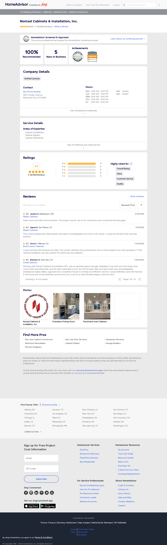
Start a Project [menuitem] (74, 5)
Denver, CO (29, 426)
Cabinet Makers (72, 343)
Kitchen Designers (33, 347)
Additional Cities (33, 432)
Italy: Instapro (84, 523)
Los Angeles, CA (59, 414)
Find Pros (84, 450)
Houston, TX (57, 410)
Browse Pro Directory (89, 454)
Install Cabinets (30, 262)
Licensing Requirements (129, 474)
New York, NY (88, 414)
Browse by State (51, 404)
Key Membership (87, 462)
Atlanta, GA (29, 410)
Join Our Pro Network (90, 489)
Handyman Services (115, 339)
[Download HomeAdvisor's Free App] (32, 506)
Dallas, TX (28, 422)
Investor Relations (126, 501)
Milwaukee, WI (58, 422)
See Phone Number (32, 92)
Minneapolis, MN (59, 426)
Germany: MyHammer (67, 523)
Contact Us (123, 489)
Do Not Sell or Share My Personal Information (86, 532)
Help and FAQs (124, 497)
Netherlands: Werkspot (102, 523)
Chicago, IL (29, 418)
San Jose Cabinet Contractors (39, 339)
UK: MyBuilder (120, 523)
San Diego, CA (119, 414)
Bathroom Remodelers (35, 343)
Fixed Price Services (89, 458)
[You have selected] (131, 205)
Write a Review (61, 26)
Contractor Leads (88, 497)
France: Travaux (48, 523)
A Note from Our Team (128, 470)
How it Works (124, 493)
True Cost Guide (125, 454)
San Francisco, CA (121, 418)
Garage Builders (113, 343)
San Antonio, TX (120, 410)
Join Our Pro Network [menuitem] (97, 5)
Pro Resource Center (89, 493)
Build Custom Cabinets (33, 246)
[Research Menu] (159, 4)
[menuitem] (26, 4)
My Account (123, 450)
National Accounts (88, 501)
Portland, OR (88, 422)
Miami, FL (56, 418)
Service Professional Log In (92, 485)
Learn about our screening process (128, 39)
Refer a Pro (123, 462)
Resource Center (126, 458)
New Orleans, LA (89, 410)
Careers (121, 505)
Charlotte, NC (30, 414)
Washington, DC (120, 426)
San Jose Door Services (76, 339)
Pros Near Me (124, 466)
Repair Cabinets (30, 216)
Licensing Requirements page (89, 370)
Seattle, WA (118, 422)
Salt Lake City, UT (90, 426)
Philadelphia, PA (89, 418)
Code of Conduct (126, 485)
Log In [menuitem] (116, 5)
